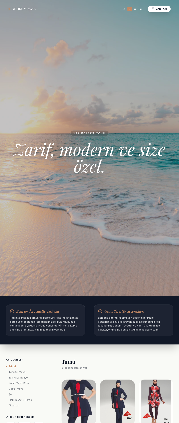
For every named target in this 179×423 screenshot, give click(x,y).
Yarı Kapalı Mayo (18, 377)
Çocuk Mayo (16, 388)
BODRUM (22, 8)
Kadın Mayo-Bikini (19, 383)
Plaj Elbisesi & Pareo (20, 399)
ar (141, 9)
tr (130, 9)
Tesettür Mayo (17, 371)
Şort (11, 394)
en (135, 9)
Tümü (11, 366)
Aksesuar (14, 405)
